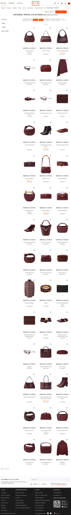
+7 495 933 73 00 (57, 492)
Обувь (19, 7)
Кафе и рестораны (39, 505)
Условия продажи (20, 502)
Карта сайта (4, 510)
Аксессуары (30, 7)
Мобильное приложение (21, 495)
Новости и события (5, 495)
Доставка (18, 497)
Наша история (4, 502)
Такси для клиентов (39, 507)
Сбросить (63, 19)
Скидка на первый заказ (21, 505)
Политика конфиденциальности (23, 507)
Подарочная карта (39, 497)
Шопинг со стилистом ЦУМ (41, 495)
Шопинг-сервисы (39, 492)
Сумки (24, 7)
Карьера (3, 505)
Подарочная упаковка (40, 502)
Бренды (9, 7)
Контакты (3, 500)
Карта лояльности (39, 510)
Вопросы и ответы (20, 492)
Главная (2, 468)
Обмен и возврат (20, 500)
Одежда (14, 7)
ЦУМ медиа (3, 507)
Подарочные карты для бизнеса (42, 500)
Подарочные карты (40, 7)
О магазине (3, 492)
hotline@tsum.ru (57, 495)
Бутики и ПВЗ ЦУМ (5, 497)
